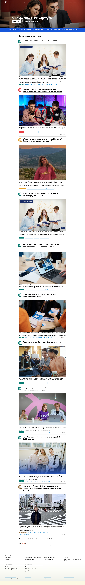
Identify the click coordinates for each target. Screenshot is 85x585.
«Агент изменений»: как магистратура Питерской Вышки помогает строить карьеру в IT (42, 140)
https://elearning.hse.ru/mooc (69, 576)
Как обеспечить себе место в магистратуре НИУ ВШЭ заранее (42, 438)
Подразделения (7, 559)
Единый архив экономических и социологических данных (72, 560)
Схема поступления (12, 29)
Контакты (49, 30)
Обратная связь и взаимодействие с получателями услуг (34, 572)
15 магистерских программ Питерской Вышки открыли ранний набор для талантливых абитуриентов (41, 246)
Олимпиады (27, 561)
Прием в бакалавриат (28, 562)
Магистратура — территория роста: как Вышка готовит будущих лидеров (41, 194)
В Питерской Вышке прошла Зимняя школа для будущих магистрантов (41, 295)
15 (45, 538)
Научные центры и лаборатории (50, 557)
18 (51, 538)
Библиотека (66, 555)
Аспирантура (27, 569)
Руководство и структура (9, 557)
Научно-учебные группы (48, 559)
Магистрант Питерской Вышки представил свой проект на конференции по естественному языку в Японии (42, 488)
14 (43, 538)
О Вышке (29, 2)
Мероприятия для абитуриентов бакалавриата (33, 555)
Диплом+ (26, 566)
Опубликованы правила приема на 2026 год (40, 40)
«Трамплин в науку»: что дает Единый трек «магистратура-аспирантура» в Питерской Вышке (42, 90)
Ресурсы (66, 553)
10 (36, 538)
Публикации (66, 557)
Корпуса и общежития (9, 564)
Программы (28, 29)
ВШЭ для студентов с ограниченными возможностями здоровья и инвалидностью (12, 569)
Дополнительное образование (30, 568)
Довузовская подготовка (29, 559)
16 (47, 538)
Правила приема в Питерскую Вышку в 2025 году (42, 342)
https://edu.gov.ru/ (28, 576)
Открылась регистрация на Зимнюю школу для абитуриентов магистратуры (41, 389)
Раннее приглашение (73, 29)
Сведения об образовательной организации (13, 555)
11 (38, 538)
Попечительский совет (9, 562)
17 (49, 538)
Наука (24, 2)
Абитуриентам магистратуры (32, 18)
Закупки (6, 566)
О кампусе (7, 553)
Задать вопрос (16, 21)
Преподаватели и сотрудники (10, 561)
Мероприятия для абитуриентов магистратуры (33, 557)
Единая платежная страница (10, 572)
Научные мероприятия (48, 555)
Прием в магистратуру (29, 564)
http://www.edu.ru (47, 576)
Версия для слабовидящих (9, 570)
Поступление (11, 2)
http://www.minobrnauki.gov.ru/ (10, 576)
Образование (18, 2)
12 (40, 538)
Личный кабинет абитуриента (31, 21)
